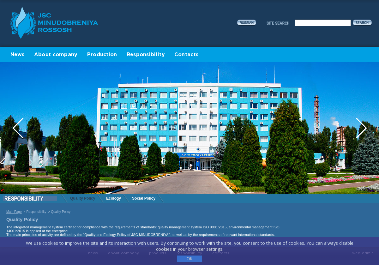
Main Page (14, 212)
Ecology (113, 198)
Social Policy (143, 198)
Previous (19, 128)
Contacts (186, 54)
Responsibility (146, 54)
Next (361, 128)
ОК (189, 258)
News (17, 54)
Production (102, 54)
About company (56, 54)
